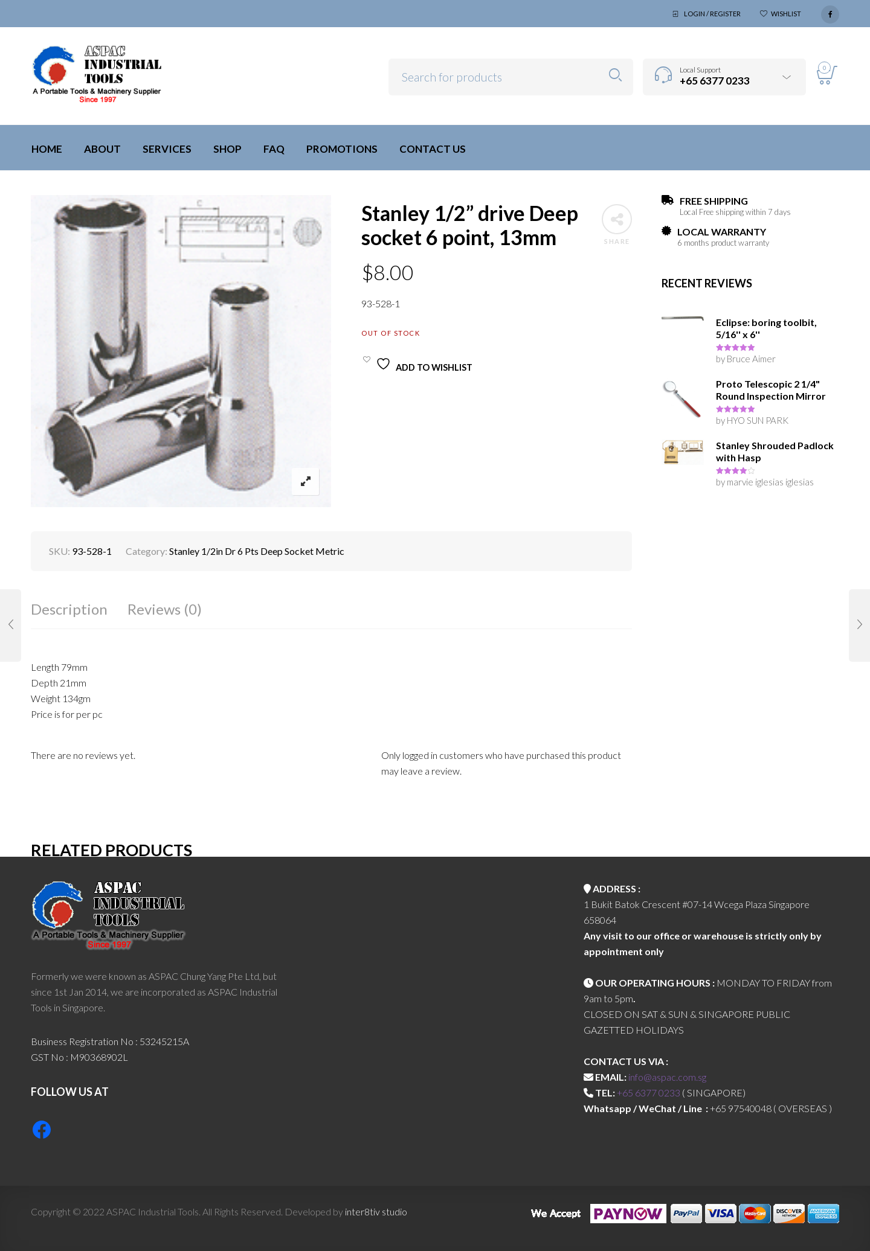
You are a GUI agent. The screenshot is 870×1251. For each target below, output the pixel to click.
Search (615, 75)
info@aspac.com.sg (667, 1077)
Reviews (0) (164, 608)
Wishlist (786, 14)
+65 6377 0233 (648, 1092)
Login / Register (712, 14)
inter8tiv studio (376, 1211)
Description (69, 608)
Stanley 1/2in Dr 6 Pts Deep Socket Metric (256, 551)
